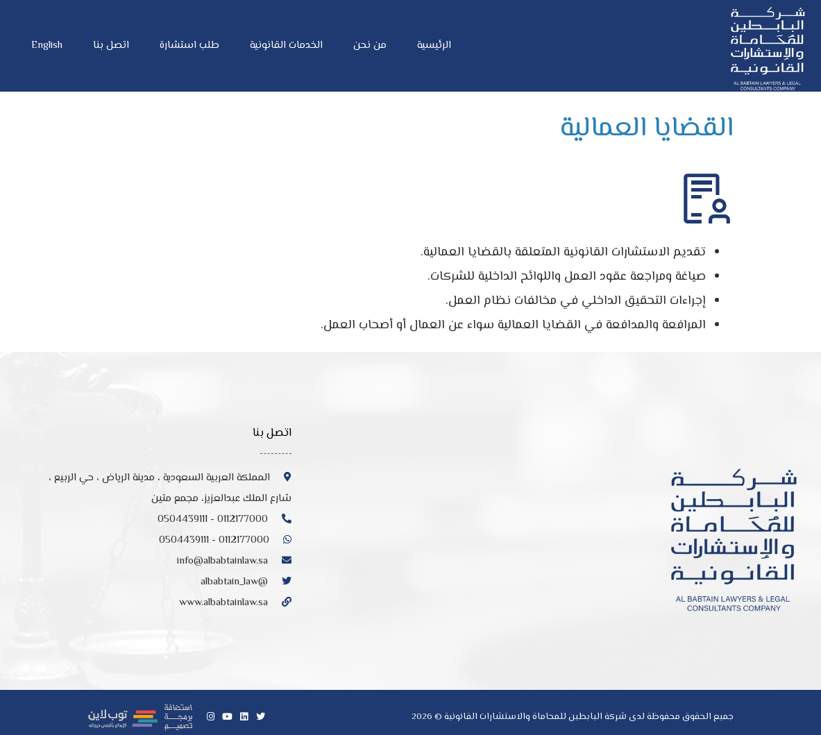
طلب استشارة (189, 45)
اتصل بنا (111, 45)
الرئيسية (434, 45)
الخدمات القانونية (286, 45)
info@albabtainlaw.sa (234, 561)
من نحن (370, 45)
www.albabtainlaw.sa (235, 603)
